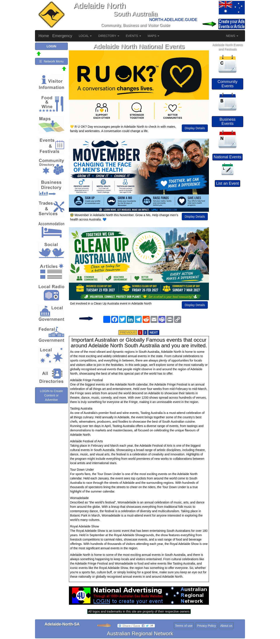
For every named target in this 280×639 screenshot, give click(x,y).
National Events (227, 157)
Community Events (227, 83)
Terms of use (183, 625)
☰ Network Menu (51, 61)
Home (43, 36)
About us (226, 625)
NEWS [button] (232, 36)
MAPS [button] (153, 36)
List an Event (227, 183)
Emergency (62, 36)
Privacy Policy (206, 625)
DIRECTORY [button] (108, 36)
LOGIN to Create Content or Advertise (51, 395)
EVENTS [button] (133, 36)
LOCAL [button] (85, 36)
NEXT (154, 332)
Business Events (227, 121)
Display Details (195, 128)
